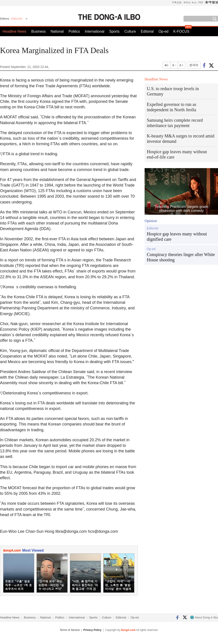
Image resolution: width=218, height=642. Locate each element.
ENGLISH (17, 18)
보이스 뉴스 (190, 2)
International (94, 31)
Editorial (147, 31)
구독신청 (177, 2)
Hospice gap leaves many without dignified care (177, 236)
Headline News (14, 31)
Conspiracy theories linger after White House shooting (181, 257)
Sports (114, 31)
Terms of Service (70, 630)
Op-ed (163, 31)
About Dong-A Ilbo (204, 617)
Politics (74, 31)
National (57, 31)
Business (38, 31)
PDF (200, 2)
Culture (130, 31)
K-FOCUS (181, 31)
